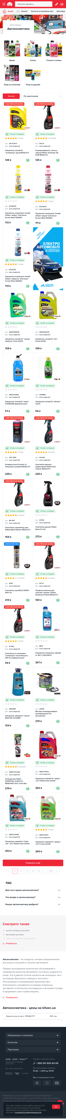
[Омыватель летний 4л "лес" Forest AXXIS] (48, 321)
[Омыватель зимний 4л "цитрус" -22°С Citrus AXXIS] (48, 824)
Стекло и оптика (53, 60)
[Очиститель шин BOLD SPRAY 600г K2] (18, 573)
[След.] (57, 871)
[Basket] (61, 4)
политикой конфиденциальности (28, 1112)
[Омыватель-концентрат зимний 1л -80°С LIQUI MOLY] (48, 636)
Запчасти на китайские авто (42, 11)
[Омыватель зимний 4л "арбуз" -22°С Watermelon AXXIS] (48, 761)
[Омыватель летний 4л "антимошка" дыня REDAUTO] (18, 132)
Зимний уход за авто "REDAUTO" (20, 1017)
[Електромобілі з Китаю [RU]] (48, 258)
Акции (8, 11)
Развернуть (11, 944)
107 (51, 871)
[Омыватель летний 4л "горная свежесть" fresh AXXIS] (18, 321)
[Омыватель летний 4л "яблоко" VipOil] (48, 384)
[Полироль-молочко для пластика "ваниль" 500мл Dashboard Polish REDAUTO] (48, 573)
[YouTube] (57, 1083)
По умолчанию (31, 96)
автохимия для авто (15, 935)
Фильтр (11, 96)
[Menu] (4, 4)
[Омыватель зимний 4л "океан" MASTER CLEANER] (18, 699)
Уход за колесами (12, 85)
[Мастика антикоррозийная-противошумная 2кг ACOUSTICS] (48, 699)
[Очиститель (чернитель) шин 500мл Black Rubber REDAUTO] (18, 510)
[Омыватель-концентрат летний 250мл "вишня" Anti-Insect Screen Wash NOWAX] (48, 195)
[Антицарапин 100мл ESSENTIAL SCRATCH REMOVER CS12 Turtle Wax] (18, 761)
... (45, 871)
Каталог (22, 11)
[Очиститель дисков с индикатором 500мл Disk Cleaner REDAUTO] (48, 447)
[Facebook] (37, 1083)
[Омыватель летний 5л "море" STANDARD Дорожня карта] (18, 384)
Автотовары (15, 25)
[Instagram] (47, 1083)
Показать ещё (33, 863)
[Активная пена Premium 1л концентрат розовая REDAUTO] (18, 447)
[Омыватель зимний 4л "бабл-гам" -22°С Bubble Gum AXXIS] (18, 824)
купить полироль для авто (17, 931)
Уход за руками (33, 85)
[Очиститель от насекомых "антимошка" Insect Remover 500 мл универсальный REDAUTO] (18, 636)
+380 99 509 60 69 (47, 1063)
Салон (33, 60)
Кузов (12, 60)
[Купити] (28, 160)
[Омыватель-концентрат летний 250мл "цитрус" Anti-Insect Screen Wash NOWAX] (18, 195)
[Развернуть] (10, 998)
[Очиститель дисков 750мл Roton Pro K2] (48, 510)
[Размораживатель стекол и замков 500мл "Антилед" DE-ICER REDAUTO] (48, 132)
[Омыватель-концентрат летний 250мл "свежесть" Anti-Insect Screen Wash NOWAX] (18, 258)
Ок (56, 1106)
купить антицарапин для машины (20, 939)
